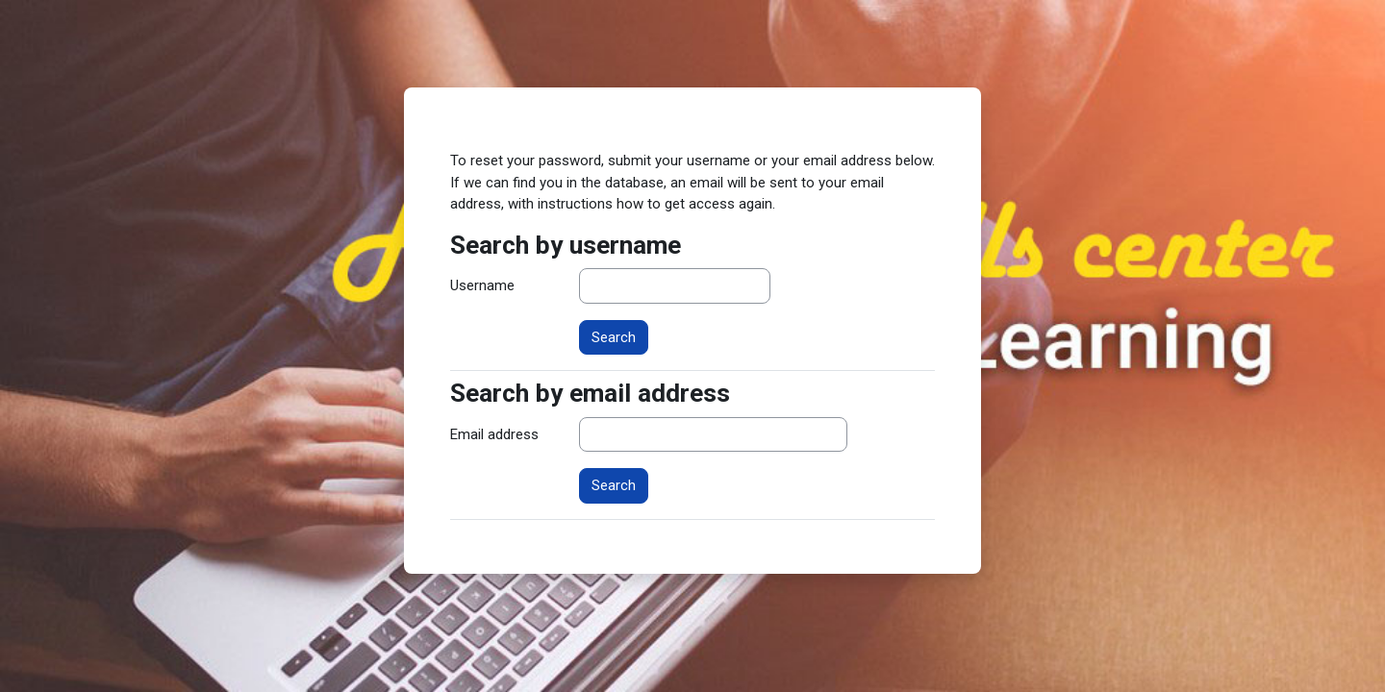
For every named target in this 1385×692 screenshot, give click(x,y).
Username (482, 285)
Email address (494, 434)
